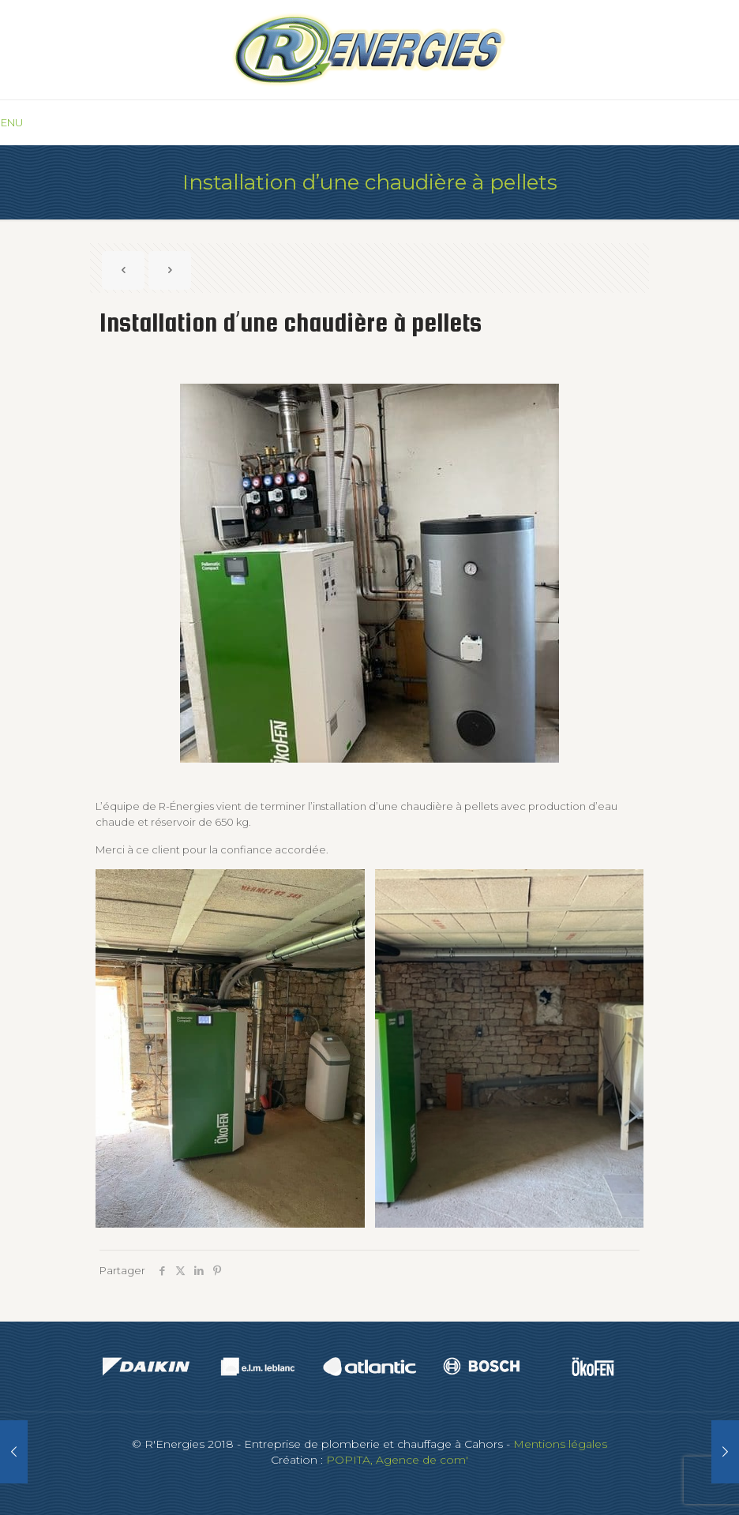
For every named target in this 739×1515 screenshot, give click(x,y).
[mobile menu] (13, 122)
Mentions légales (560, 1444)
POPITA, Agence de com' (397, 1460)
